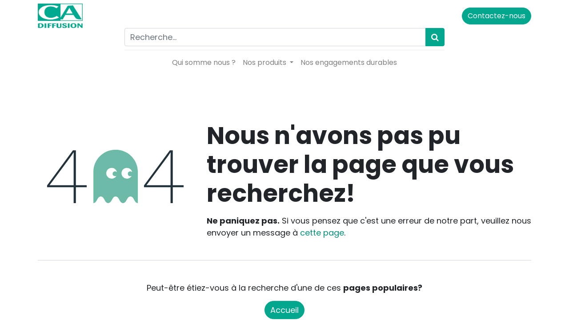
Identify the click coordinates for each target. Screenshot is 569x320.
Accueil (284, 310)
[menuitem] (203, 63)
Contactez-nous (496, 16)
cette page (322, 232)
